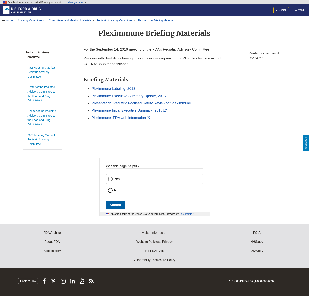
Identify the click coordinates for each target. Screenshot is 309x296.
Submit (115, 205)
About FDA (52, 241)
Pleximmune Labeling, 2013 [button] (113, 89)
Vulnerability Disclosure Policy (154, 260)
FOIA (256, 232)
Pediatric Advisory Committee (115, 20)
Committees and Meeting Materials (70, 20)
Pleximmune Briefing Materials (156, 20)
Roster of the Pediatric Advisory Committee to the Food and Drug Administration (41, 93)
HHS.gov (257, 241)
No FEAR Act (154, 250)
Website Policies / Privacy (154, 241)
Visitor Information (154, 232)
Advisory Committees (31, 20)
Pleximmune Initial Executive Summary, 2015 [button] (126, 110)
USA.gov (257, 250)
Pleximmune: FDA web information (118, 118)
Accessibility (52, 250)
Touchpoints (185, 214)
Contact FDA (28, 281)
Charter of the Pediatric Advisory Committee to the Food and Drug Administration (42, 117)
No (116, 190)
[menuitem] (266, 56)
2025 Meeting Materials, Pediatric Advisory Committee (42, 140)
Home (9, 20)
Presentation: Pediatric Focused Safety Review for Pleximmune (141, 103)
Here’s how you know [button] (74, 2)
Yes (117, 179)
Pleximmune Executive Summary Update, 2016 (128, 96)
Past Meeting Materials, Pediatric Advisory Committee (42, 72)
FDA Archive (52, 232)
